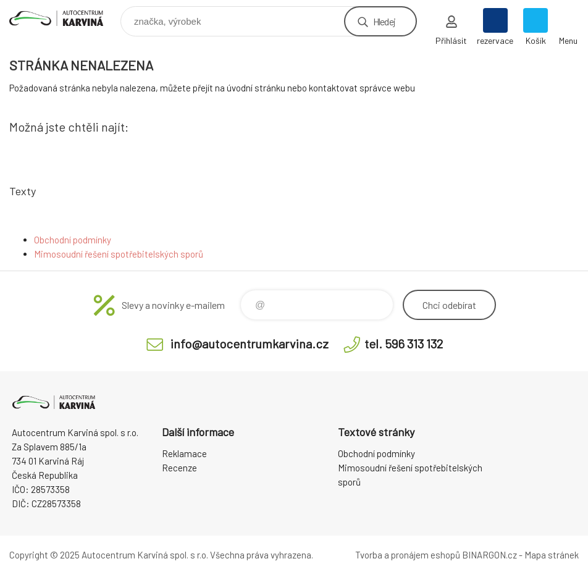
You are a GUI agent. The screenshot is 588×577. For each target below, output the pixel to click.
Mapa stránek (551, 554)
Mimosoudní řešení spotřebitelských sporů (118, 253)
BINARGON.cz (489, 554)
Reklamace (184, 453)
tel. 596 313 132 (403, 343)
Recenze (179, 467)
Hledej (384, 21)
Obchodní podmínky (72, 239)
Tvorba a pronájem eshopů (407, 554)
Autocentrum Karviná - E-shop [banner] (64, 18)
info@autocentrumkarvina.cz (249, 343)
